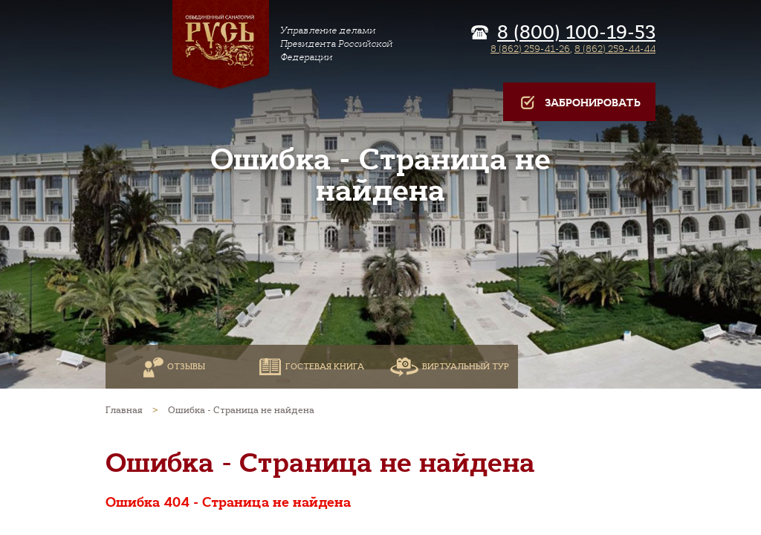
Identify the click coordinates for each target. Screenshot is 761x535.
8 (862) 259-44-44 (614, 48)
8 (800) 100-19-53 (576, 33)
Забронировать (579, 103)
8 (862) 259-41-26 (530, 48)
